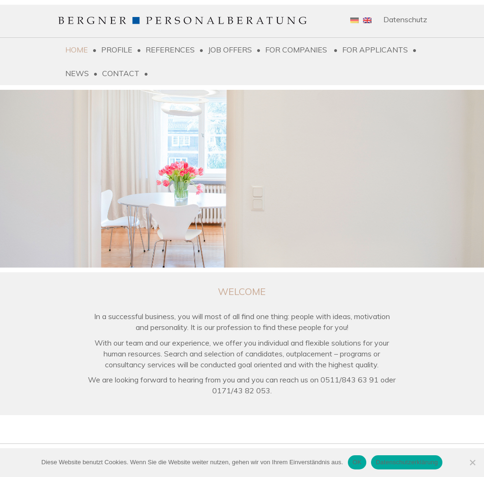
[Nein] (472, 462)
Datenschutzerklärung (407, 462)
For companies (297, 49)
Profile (116, 49)
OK (357, 462)
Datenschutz (405, 19)
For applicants (375, 49)
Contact (120, 73)
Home (76, 49)
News (77, 73)
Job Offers (230, 49)
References (170, 49)
